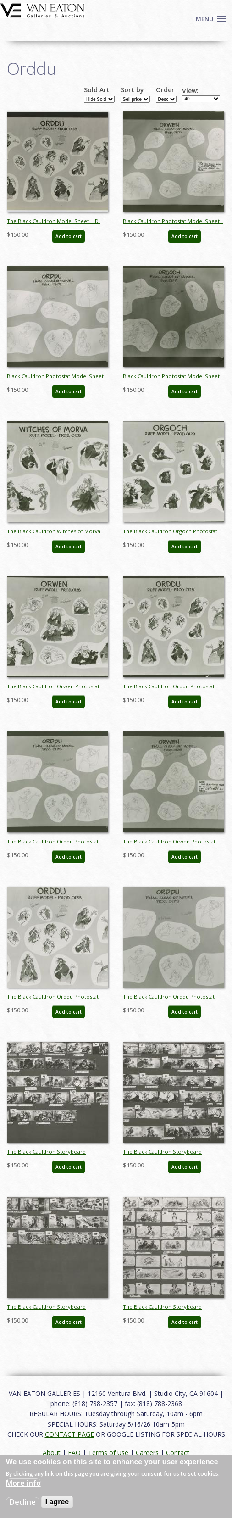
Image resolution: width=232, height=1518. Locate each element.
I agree (57, 1502)
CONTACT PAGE (69, 1434)
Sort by (132, 90)
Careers (147, 1452)
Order (165, 90)
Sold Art (97, 90)
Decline (23, 1502)
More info (23, 1483)
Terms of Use (108, 1452)
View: (190, 91)
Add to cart (68, 236)
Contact (177, 1452)
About (52, 1452)
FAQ (74, 1452)
